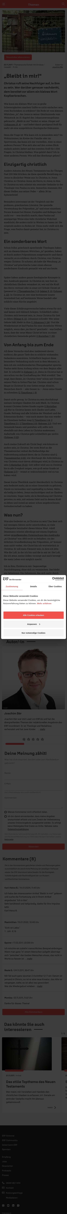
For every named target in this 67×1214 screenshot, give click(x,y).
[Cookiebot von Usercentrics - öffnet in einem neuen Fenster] (52, 579)
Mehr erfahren (44, 603)
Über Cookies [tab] (55, 586)
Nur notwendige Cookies (33, 633)
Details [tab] (33, 586)
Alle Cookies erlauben (33, 615)
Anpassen (33, 624)
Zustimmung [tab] (12, 586)
